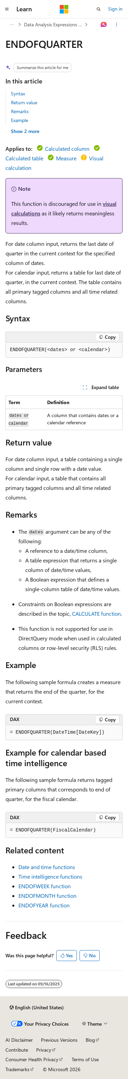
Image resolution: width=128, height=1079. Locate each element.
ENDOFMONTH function (47, 895)
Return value (24, 102)
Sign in (115, 8)
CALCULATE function (96, 613)
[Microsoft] (64, 9)
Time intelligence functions (50, 876)
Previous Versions (59, 1040)
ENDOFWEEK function (44, 886)
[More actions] (117, 24)
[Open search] (98, 9)
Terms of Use (85, 1059)
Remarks (20, 111)
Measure (66, 158)
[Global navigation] (7, 9)
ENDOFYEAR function (44, 905)
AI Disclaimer (19, 1040)
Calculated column (67, 148)
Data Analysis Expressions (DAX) (53, 24)
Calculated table (24, 158)
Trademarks (17, 1069)
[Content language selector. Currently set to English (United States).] (36, 1007)
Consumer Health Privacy (31, 1059)
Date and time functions (46, 866)
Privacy (43, 1050)
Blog (90, 1040)
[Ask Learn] (104, 24)
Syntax (18, 93)
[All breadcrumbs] (11, 24)
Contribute (16, 1050)
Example (19, 120)
